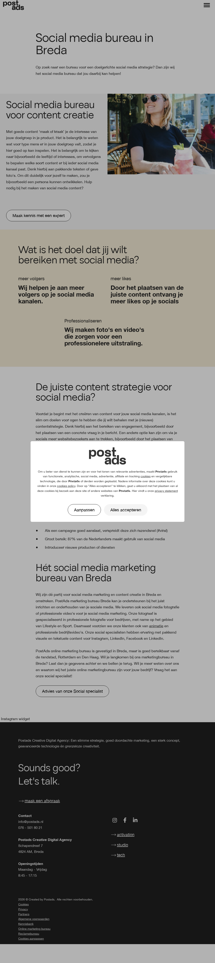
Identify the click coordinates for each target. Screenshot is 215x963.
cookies (146, 476)
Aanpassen (84, 509)
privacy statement (166, 490)
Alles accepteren (125, 509)
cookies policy (66, 486)
